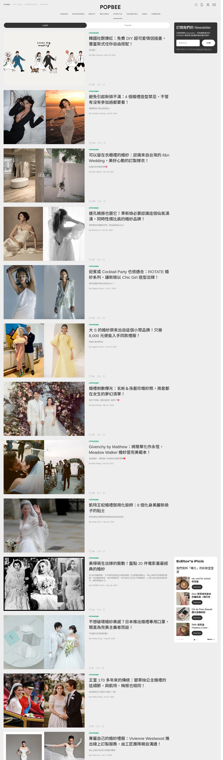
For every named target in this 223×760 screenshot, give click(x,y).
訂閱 (208, 43)
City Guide (17, 4)
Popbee (7, 4)
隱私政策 (208, 49)
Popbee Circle (31, 4)
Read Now (197, 587)
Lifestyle (94, 33)
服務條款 (200, 49)
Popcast (44, 4)
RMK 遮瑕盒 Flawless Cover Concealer (199, 627)
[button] (194, 639)
